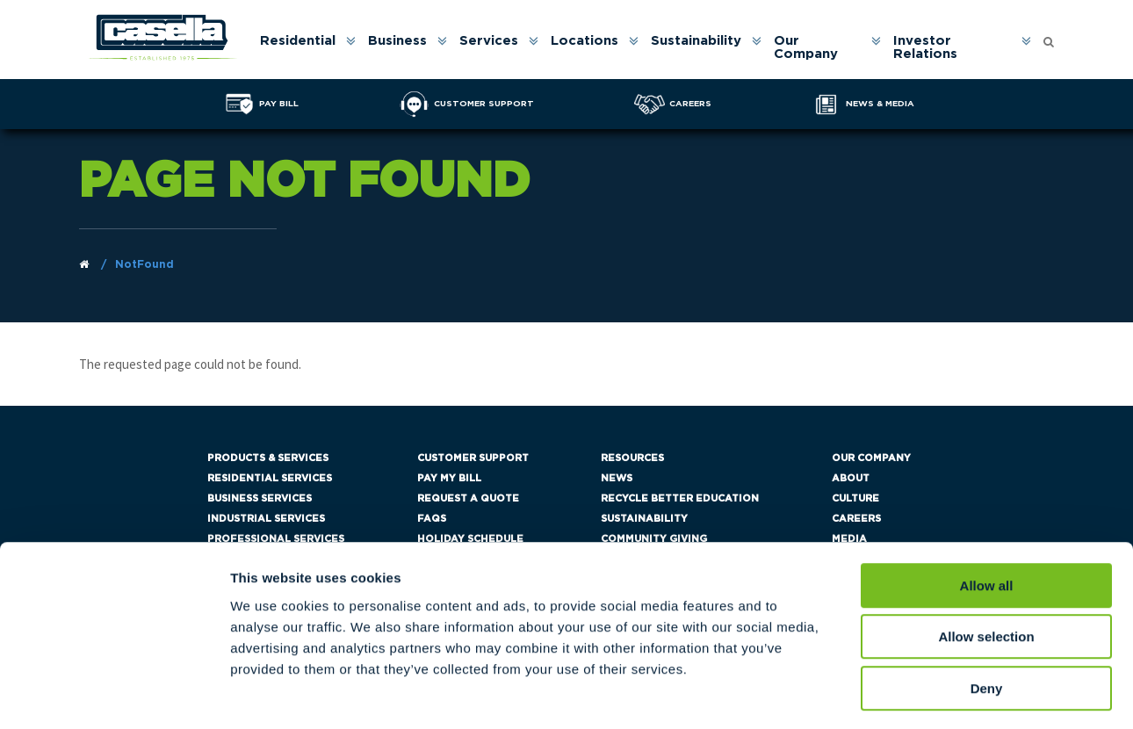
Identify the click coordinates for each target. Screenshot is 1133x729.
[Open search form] (1048, 38)
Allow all (987, 514)
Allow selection (986, 566)
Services (489, 41)
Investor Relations (926, 48)
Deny (987, 617)
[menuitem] (307, 48)
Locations (585, 41)
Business (398, 41)
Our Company (807, 48)
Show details (922, 694)
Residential (298, 41)
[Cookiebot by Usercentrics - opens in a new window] (114, 695)
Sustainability (697, 41)
